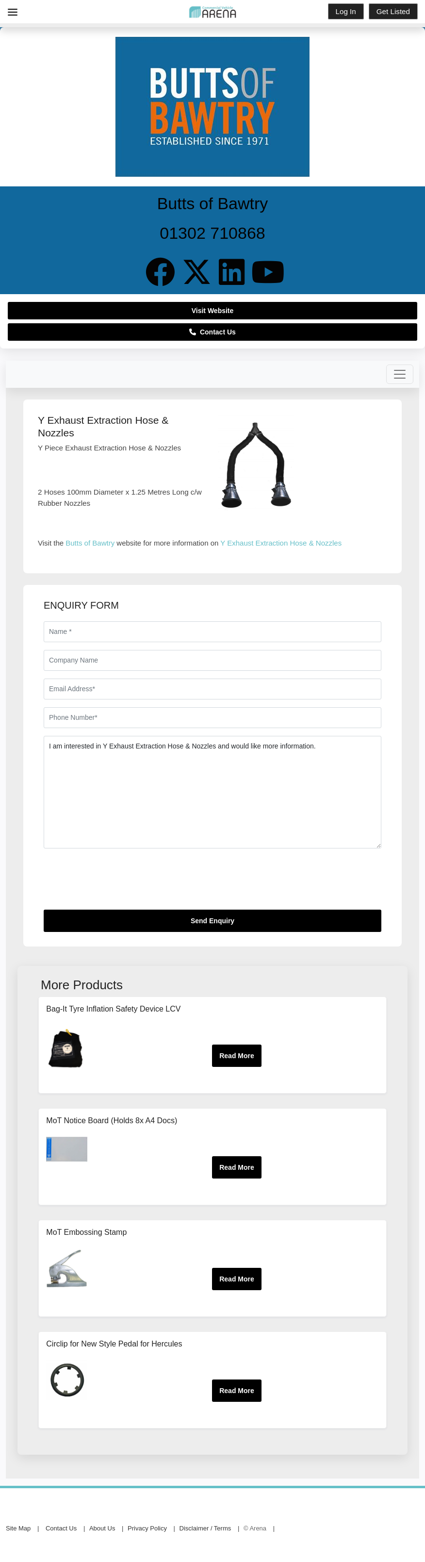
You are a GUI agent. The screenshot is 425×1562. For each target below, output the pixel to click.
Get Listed (393, 11)
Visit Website (213, 311)
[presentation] (117, 883)
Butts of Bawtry (89, 543)
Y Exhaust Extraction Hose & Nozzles (281, 543)
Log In (346, 11)
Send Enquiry (212, 921)
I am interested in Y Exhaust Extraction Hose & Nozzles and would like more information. (212, 792)
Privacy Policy (147, 1528)
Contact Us (212, 332)
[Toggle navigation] (399, 374)
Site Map (18, 1528)
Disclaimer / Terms (205, 1528)
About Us (102, 1528)
